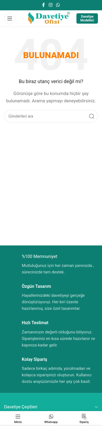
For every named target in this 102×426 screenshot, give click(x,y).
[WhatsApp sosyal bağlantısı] (57, 5)
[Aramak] (51, 116)
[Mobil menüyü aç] (9, 18)
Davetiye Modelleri (87, 18)
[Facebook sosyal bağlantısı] (44, 5)
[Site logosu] (48, 18)
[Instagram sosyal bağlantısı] (50, 5)
